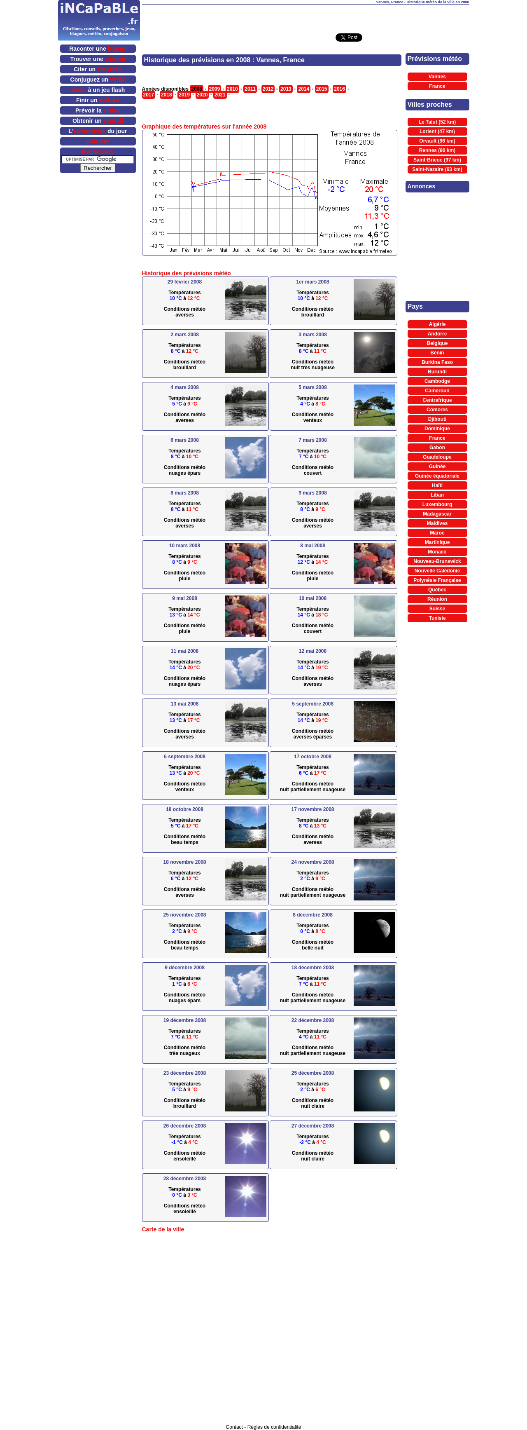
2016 (339, 89)
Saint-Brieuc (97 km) (437, 160)
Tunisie (437, 618)
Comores (437, 410)
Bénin (437, 353)
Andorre (437, 334)
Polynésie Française (437, 580)
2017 (148, 95)
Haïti (437, 485)
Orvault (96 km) (437, 141)
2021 (220, 95)
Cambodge (437, 381)
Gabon (437, 447)
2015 (321, 89)
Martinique (437, 542)
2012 (268, 89)
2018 (166, 95)
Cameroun (437, 391)
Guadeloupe (437, 457)
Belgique (437, 343)
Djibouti (437, 419)
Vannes (437, 77)
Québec (437, 590)
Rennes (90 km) (437, 150)
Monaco (437, 552)
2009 (214, 89)
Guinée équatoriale (437, 476)
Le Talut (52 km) (437, 122)
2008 (196, 89)
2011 (250, 89)
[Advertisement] (305, 17)
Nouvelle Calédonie (437, 571)
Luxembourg (437, 504)
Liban (437, 495)
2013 (285, 89)
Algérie (437, 324)
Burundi (437, 372)
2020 (202, 95)
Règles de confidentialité (274, 1427)
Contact (234, 1427)
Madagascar (437, 514)
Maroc (437, 533)
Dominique (437, 428)
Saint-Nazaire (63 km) (437, 169)
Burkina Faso (437, 362)
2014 (303, 89)
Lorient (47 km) (437, 131)
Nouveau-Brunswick (437, 561)
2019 (184, 95)
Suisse (437, 609)
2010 (232, 89)
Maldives (437, 523)
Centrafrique (437, 400)
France (437, 86)
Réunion (437, 599)
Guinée (437, 466)
